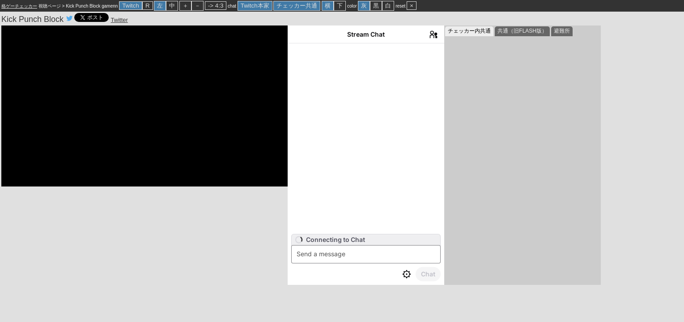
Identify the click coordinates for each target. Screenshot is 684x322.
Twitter (119, 20)
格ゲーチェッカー (19, 6)
